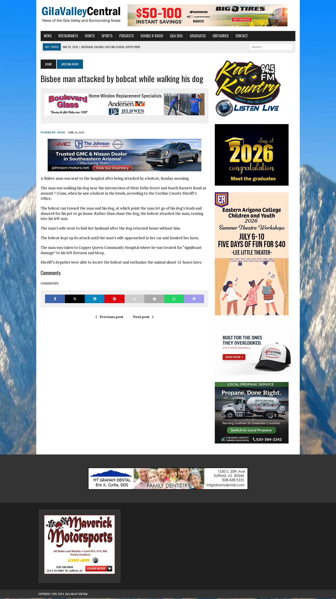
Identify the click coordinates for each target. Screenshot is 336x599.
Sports (104, 35)
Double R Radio (149, 35)
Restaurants (66, 35)
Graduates (196, 35)
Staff (59, 132)
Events (87, 35)
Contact (239, 35)
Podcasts (124, 35)
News (45, 35)
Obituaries (218, 35)
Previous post (108, 311)
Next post (142, 311)
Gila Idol (174, 35)
